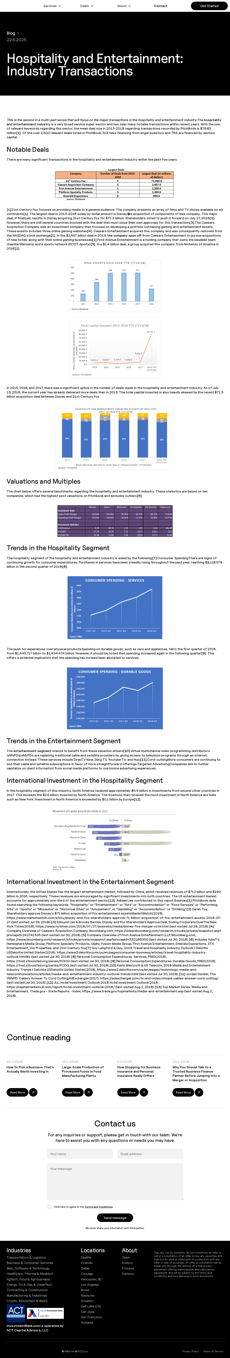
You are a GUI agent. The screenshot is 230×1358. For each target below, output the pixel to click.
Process (128, 1268)
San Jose (87, 1312)
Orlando (87, 1263)
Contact (160, 6)
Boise (85, 1290)
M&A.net (70, 1351)
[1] (18, 133)
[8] (64, 566)
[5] (93, 244)
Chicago (87, 1274)
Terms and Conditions (98, 1211)
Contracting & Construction (27, 1290)
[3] (191, 222)
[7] (154, 558)
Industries (19, 1250)
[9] (203, 653)
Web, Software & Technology (28, 1268)
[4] (89, 231)
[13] (111, 900)
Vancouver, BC (91, 1279)
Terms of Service (213, 1351)
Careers (128, 1274)
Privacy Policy (190, 1351)
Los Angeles (90, 1284)
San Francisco (91, 1317)
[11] (143, 759)
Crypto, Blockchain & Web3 (27, 1301)
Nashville (87, 1295)
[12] (137, 799)
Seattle (86, 1257)
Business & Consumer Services (30, 1263)
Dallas (85, 1268)
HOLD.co (82, 1351)
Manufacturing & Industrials (27, 1295)
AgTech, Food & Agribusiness (28, 1279)
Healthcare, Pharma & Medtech (30, 1274)
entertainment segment (32, 751)
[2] (212, 218)
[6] (139, 496)
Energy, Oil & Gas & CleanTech (29, 1284)
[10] (126, 751)
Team (126, 1257)
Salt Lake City (91, 1306)
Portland (87, 1323)
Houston (87, 1301)
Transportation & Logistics (26, 1257)
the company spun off (124, 235)
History (127, 1263)
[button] (53, 6)
